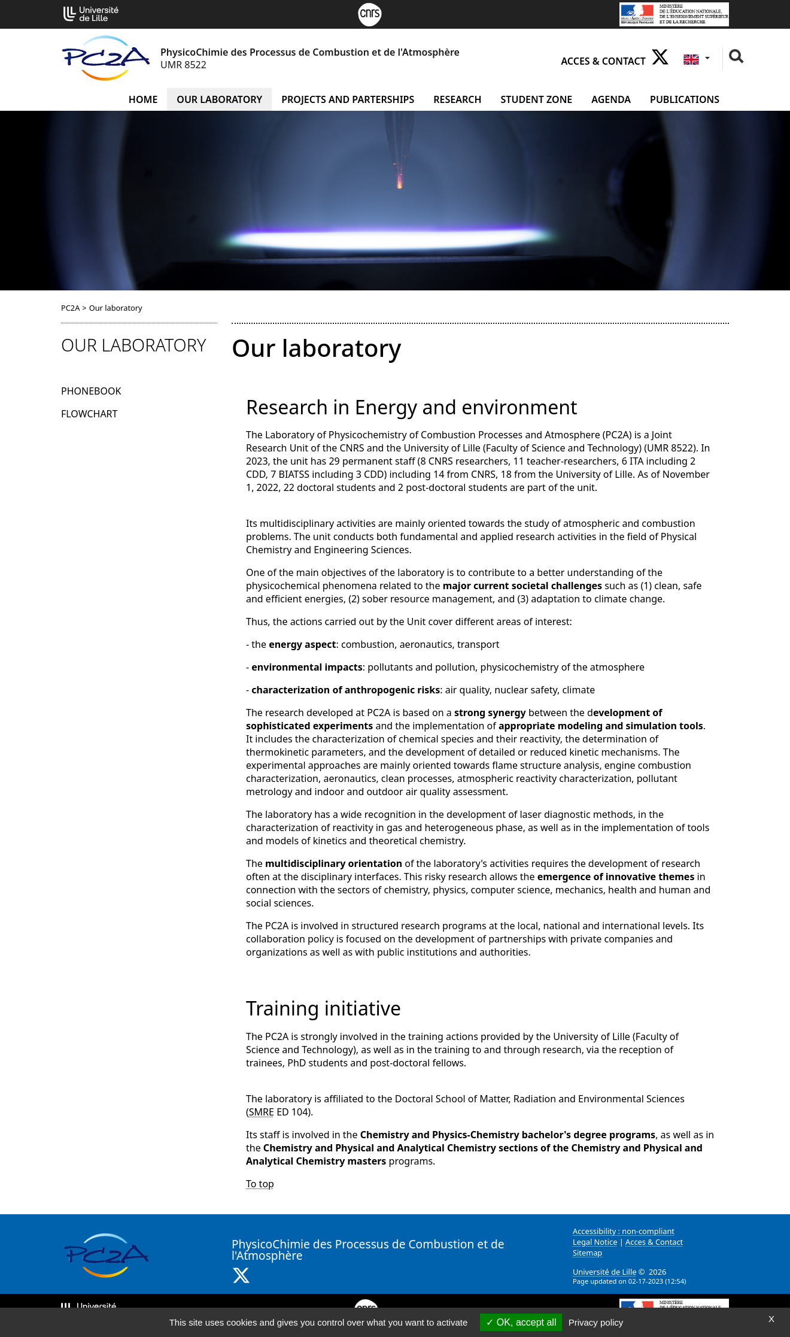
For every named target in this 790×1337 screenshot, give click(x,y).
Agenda (611, 99)
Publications (684, 99)
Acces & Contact (603, 61)
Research (457, 99)
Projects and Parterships (347, 99)
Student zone (537, 99)
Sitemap (587, 1252)
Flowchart (89, 413)
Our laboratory (219, 99)
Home (143, 99)
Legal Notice (595, 1241)
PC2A (70, 307)
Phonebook (91, 391)
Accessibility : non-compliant (623, 1231)
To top (260, 1183)
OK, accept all (521, 1322)
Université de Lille (604, 1271)
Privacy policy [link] (596, 1322)
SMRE (261, 1111)
